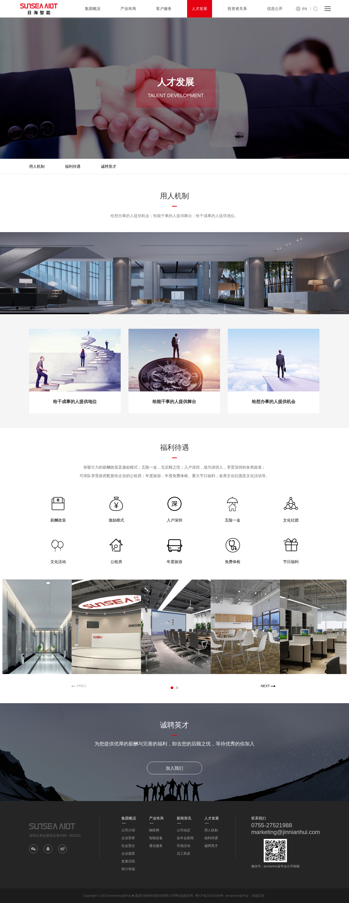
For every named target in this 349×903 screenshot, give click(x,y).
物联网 (154, 830)
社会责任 (128, 846)
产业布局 (128, 9)
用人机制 (37, 166)
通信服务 (156, 846)
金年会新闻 (185, 838)
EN (304, 9)
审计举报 (128, 869)
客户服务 (164, 9)
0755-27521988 (271, 825)
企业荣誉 (128, 838)
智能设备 (156, 838)
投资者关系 (237, 9)
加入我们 (174, 768)
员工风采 (183, 853)
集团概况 (92, 9)
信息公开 (275, 9)
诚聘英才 (108, 166)
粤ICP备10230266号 (209, 895)
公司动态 (183, 830)
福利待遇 (72, 166)
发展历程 (128, 861)
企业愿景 (128, 853)
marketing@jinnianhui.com (285, 832)
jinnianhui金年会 (237, 895)
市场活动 (183, 846)
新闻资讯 (184, 818)
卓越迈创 (258, 895)
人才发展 (199, 9)
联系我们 (258, 818)
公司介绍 (128, 830)
